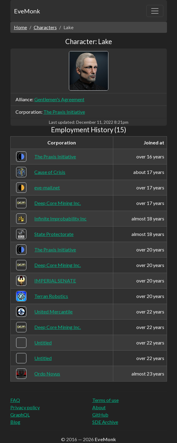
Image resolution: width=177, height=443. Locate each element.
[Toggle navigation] (154, 11)
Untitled (43, 342)
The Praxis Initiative (64, 112)
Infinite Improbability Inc (60, 218)
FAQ (15, 400)
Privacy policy (25, 407)
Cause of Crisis (49, 172)
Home (20, 27)
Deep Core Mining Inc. (57, 203)
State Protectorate (53, 234)
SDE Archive (105, 422)
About (99, 407)
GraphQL (20, 414)
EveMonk (27, 11)
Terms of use (105, 400)
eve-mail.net (47, 187)
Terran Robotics (51, 296)
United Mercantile (53, 311)
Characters (45, 27)
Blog (15, 422)
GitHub (100, 414)
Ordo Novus (47, 373)
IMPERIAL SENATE (55, 280)
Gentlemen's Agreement (59, 99)
